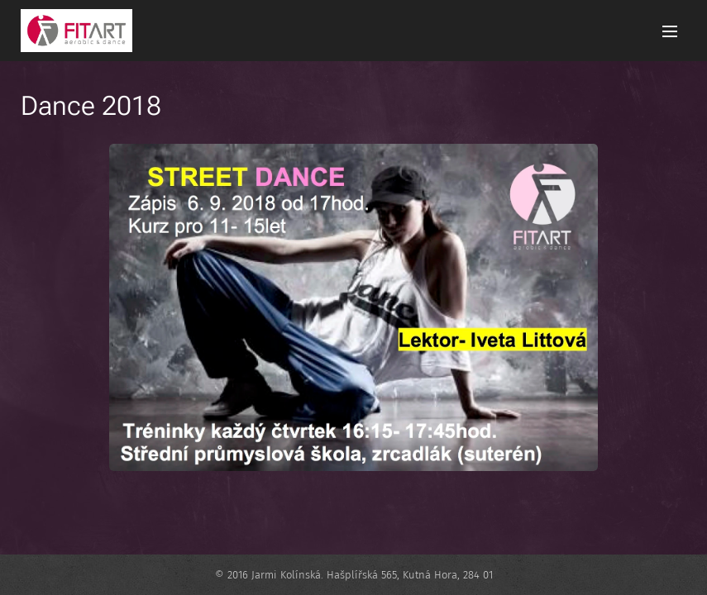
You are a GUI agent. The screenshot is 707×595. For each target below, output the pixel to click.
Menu (669, 31)
